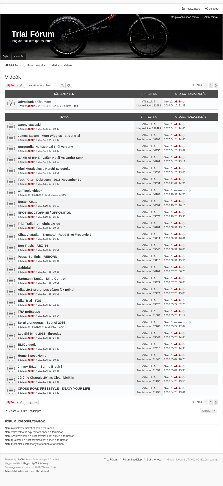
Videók (13, 77)
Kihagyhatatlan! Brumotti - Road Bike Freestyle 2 (54, 234)
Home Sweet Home (32, 355)
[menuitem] (16, 471)
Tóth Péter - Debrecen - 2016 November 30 (49, 179)
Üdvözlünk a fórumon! (34, 102)
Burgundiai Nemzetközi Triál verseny (45, 146)
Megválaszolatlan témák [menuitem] (185, 17)
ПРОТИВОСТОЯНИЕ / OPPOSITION (44, 212)
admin (31, 106)
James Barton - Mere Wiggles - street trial (49, 135)
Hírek (74, 106)
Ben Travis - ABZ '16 (33, 245)
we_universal (16, 467)
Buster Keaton (28, 201)
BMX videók (27, 344)
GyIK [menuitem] (6, 56)
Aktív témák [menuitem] (211, 17)
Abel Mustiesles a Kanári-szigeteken (45, 168)
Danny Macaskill (30, 124)
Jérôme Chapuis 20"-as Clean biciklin (46, 377)
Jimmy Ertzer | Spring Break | (40, 366)
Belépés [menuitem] (211, 8)
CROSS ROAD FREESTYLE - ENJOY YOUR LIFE (54, 388)
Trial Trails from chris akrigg (39, 223)
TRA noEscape (29, 311)
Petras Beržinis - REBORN (37, 256)
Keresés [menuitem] (19, 56)
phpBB (20, 459)
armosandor (34, 194)
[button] (216, 85)
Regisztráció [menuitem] (191, 8)
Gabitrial (24, 267)
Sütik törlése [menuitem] (154, 459)
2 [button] (211, 85)
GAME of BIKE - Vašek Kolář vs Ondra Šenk (50, 157)
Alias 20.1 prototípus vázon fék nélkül (46, 289)
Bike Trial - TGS (29, 300)
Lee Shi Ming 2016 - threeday (39, 333)
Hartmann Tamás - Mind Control (42, 278)
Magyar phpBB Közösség (35, 463)
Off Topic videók (30, 190)
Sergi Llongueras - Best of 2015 (41, 322)
